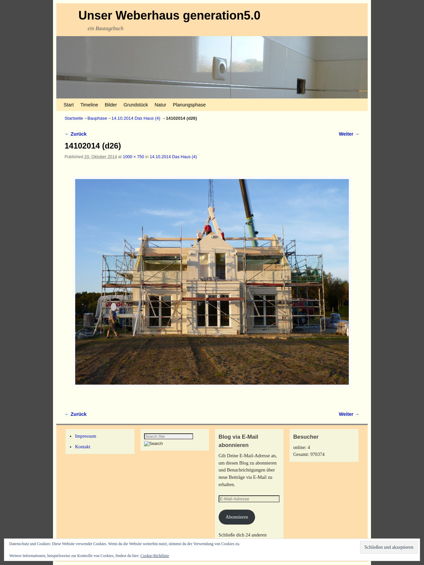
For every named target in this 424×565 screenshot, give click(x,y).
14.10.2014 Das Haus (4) (136, 118)
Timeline (89, 104)
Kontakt (82, 446)
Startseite (74, 118)
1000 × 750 (133, 156)
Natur (160, 104)
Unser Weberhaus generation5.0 (170, 15)
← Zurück (75, 134)
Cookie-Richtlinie (154, 555)
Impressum (85, 436)
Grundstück (136, 104)
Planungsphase (189, 104)
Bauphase (97, 118)
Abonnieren (237, 517)
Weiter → (349, 134)
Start (69, 104)
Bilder (111, 104)
